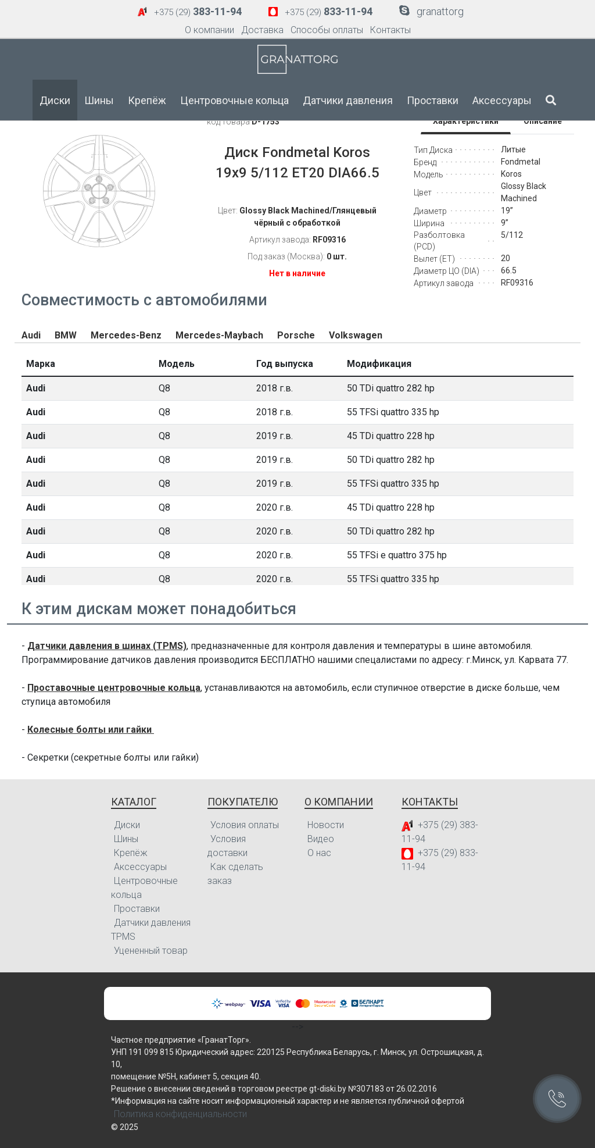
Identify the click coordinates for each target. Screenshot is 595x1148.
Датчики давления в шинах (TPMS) (107, 645)
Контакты (390, 29)
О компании (209, 29)
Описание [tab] (543, 121)
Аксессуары (502, 100)
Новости (325, 824)
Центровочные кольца (234, 100)
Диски (55, 100)
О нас (319, 852)
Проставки (432, 100)
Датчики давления (348, 100)
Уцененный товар (151, 950)
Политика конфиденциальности (180, 1114)
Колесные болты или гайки (90, 729)
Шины (99, 100)
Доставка (262, 29)
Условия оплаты (244, 824)
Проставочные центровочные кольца (113, 687)
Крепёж (147, 100)
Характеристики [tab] (466, 121)
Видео (320, 838)
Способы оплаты (327, 29)
